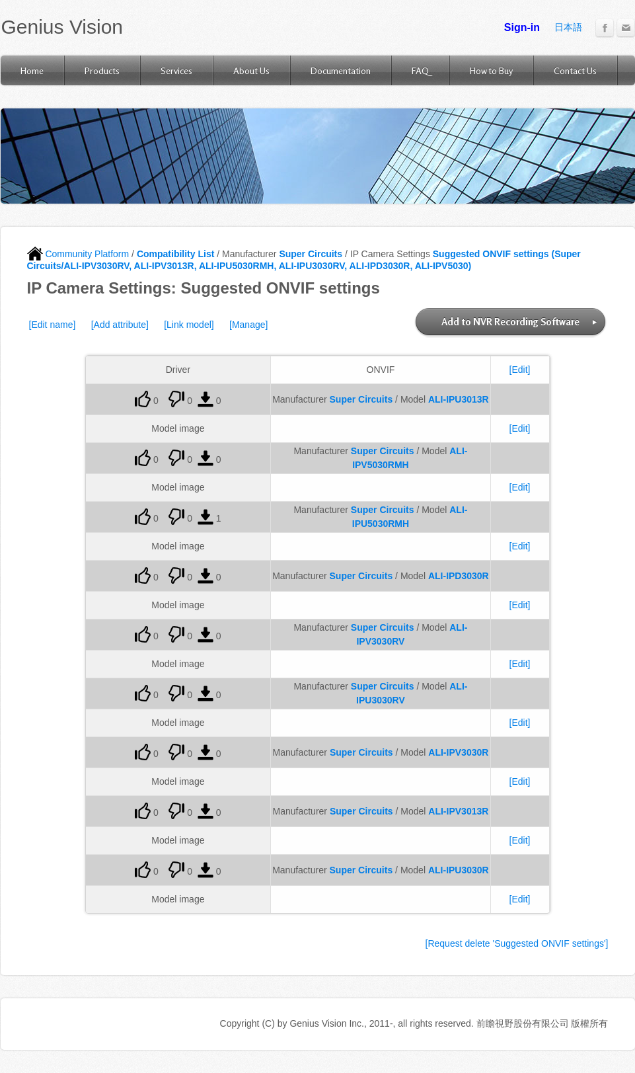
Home (32, 70)
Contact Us (575, 70)
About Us (251, 70)
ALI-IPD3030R (458, 576)
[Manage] (248, 324)
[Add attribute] (120, 324)
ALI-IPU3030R (458, 870)
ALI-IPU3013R (458, 399)
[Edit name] (52, 324)
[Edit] (520, 369)
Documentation (341, 70)
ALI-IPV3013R (458, 811)
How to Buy (491, 70)
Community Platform (78, 254)
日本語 (568, 27)
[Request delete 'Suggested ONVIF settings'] (517, 943)
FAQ (420, 70)
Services (176, 70)
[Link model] (188, 324)
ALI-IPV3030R (458, 752)
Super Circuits (310, 254)
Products (102, 70)
